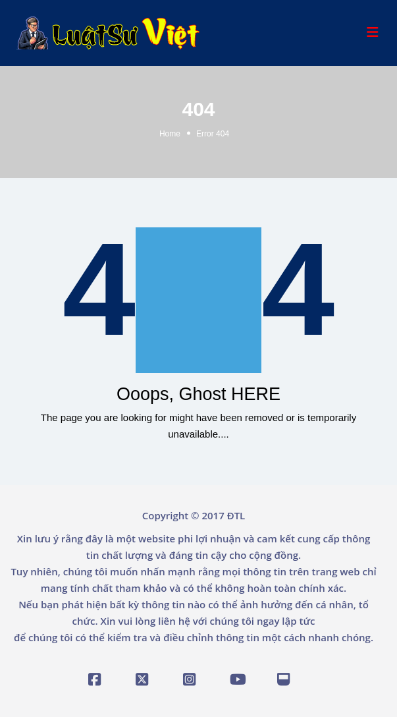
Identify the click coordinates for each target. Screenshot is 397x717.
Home (169, 133)
